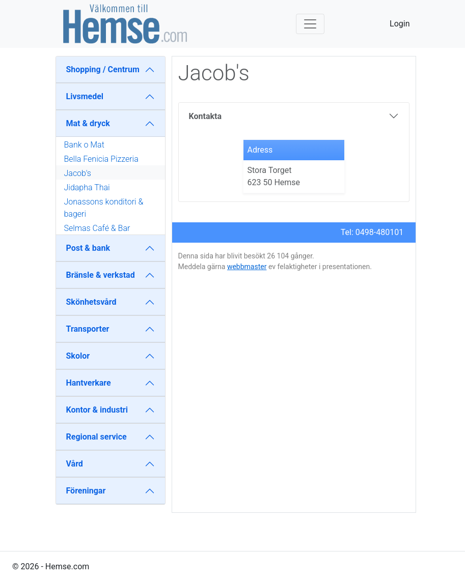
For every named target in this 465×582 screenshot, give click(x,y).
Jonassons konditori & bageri (104, 208)
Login (399, 23)
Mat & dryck (88, 123)
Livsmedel (85, 96)
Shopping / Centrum (103, 69)
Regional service (96, 437)
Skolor (78, 356)
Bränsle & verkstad (100, 275)
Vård (74, 464)
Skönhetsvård (91, 302)
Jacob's (77, 173)
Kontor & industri (97, 410)
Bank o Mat (84, 145)
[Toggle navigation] (310, 24)
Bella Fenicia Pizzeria (101, 159)
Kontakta (205, 116)
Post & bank (88, 248)
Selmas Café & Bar (97, 228)
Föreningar (86, 491)
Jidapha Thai (87, 187)
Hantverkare (88, 383)
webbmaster (247, 267)
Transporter (88, 329)
